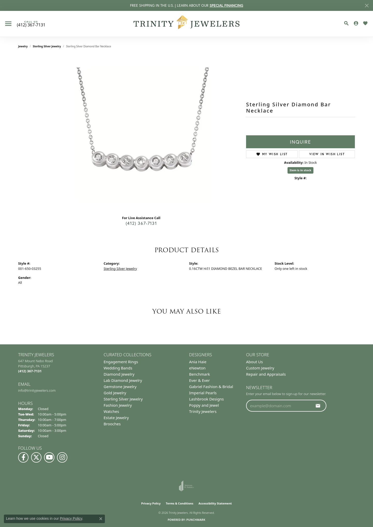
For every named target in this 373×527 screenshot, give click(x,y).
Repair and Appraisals (266, 374)
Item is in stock (300, 170)
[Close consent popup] (100, 518)
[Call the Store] (30, 371)
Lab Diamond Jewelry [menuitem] (123, 380)
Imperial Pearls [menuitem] (203, 392)
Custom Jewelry (260, 367)
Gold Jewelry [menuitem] (115, 392)
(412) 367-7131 (141, 223)
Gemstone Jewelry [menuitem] (120, 386)
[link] (31, 23)
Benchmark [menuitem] (199, 374)
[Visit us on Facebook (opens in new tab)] (23, 457)
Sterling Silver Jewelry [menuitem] (123, 399)
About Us (254, 361)
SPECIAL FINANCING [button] (226, 5)
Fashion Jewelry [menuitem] (118, 405)
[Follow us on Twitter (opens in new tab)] (36, 457)
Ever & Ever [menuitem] (199, 380)
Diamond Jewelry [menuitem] (119, 374)
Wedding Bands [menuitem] (118, 367)
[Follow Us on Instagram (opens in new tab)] (62, 457)
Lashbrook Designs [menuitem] (206, 399)
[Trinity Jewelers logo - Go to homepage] (187, 24)
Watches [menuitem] (111, 411)
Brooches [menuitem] (112, 423)
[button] (346, 23)
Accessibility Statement (215, 503)
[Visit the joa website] (186, 485)
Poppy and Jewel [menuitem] (204, 405)
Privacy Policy (151, 503)
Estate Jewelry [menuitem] (116, 417)
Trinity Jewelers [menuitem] (203, 411)
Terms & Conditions (179, 503)
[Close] (366, 5)
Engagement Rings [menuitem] (121, 361)
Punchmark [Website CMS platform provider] (195, 520)
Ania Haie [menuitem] (197, 361)
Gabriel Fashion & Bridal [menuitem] (211, 386)
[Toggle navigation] (8, 23)
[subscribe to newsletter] (318, 405)
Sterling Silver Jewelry (47, 46)
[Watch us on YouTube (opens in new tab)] (49, 457)
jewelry (23, 46)
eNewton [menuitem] (197, 367)
